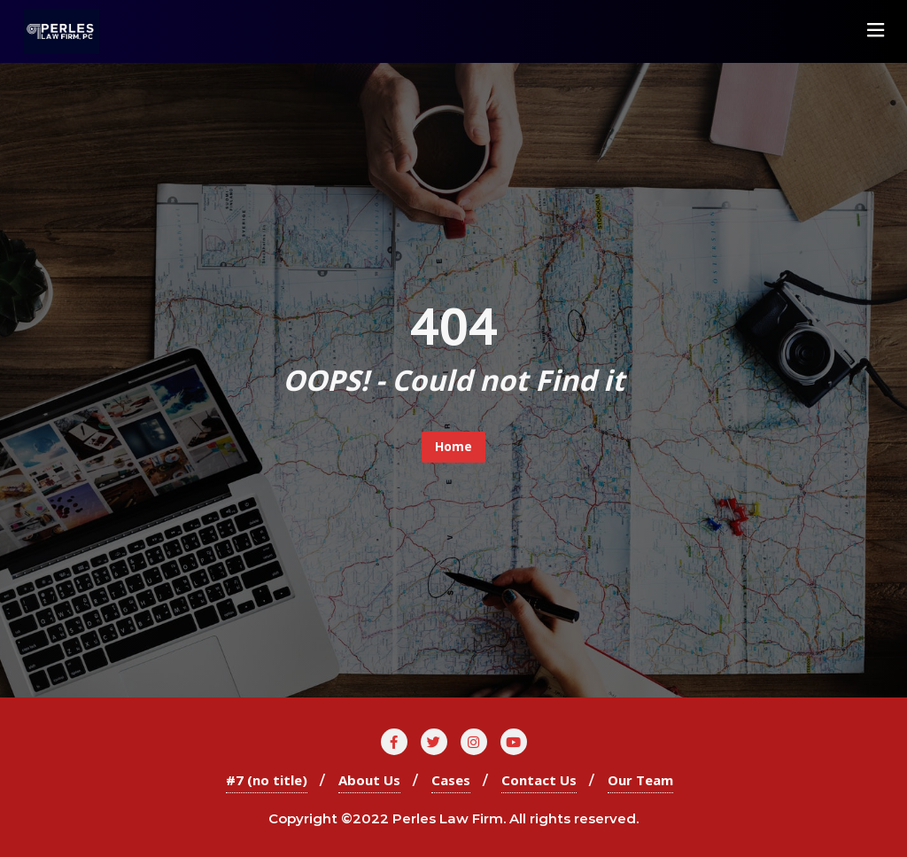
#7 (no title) (266, 780)
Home (453, 446)
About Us (369, 780)
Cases (450, 780)
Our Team (640, 780)
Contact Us (539, 780)
